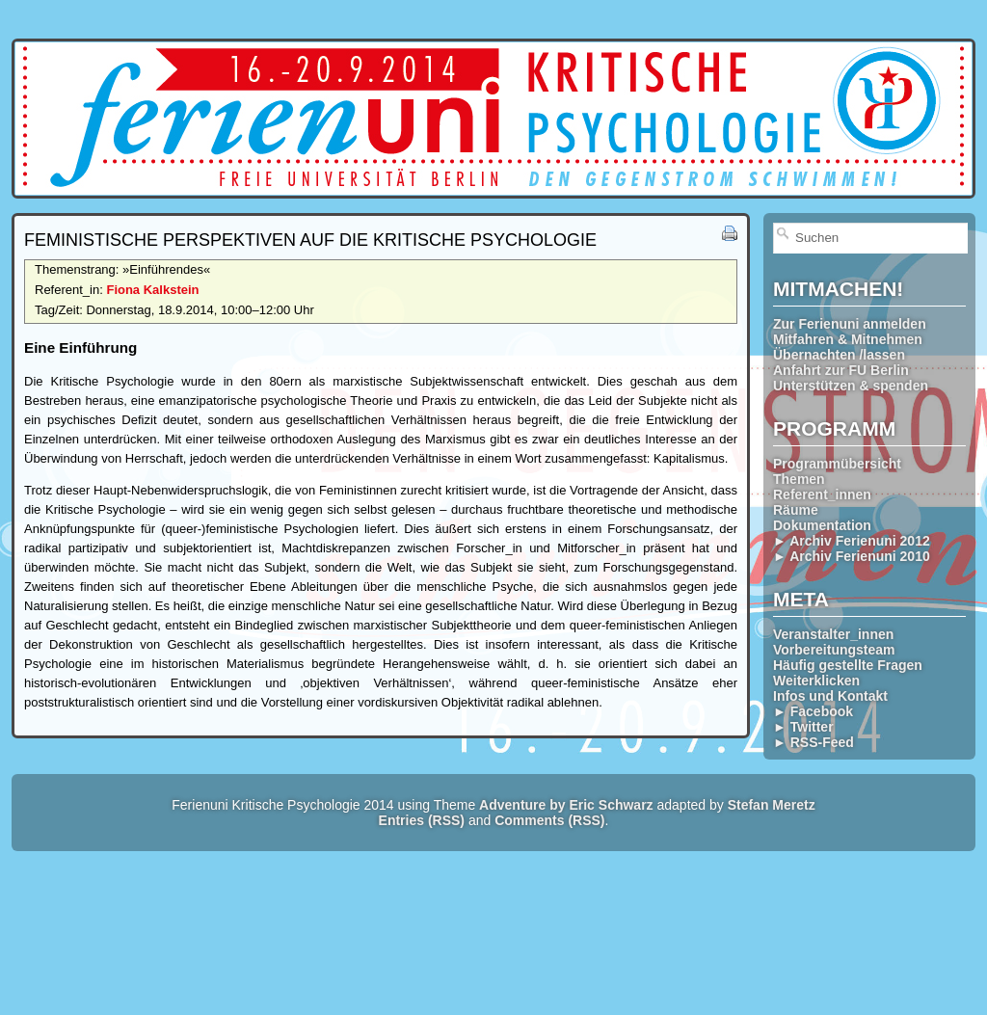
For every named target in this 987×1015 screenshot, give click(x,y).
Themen (799, 479)
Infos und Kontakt (830, 696)
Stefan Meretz (771, 805)
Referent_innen (822, 494)
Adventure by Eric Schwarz (566, 805)
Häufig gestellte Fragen (847, 665)
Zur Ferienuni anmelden (849, 324)
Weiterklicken (816, 680)
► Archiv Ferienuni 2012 (851, 540)
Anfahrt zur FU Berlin (841, 370)
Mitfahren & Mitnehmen (847, 339)
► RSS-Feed (813, 742)
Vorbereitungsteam (834, 649)
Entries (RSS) (422, 820)
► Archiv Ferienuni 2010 (851, 556)
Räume (795, 510)
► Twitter (803, 727)
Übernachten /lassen (839, 354)
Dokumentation (822, 525)
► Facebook (813, 711)
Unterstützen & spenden (850, 385)
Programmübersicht (837, 463)
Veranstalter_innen (833, 634)
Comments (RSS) (549, 820)
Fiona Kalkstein (152, 289)
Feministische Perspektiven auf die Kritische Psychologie (310, 240)
